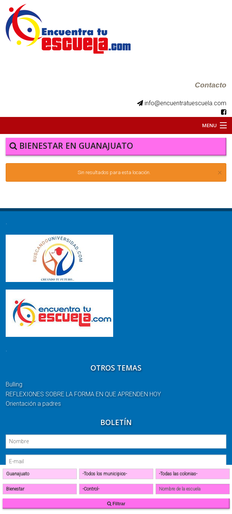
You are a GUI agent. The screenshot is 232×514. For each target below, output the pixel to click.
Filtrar (116, 503)
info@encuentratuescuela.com (181, 103)
